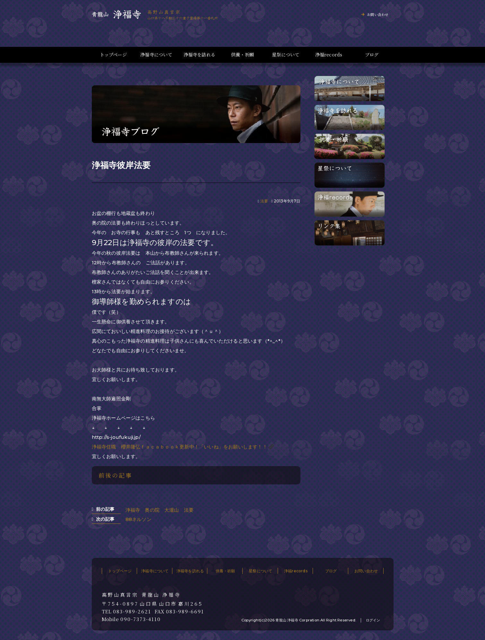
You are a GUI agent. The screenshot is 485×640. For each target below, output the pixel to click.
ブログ (372, 54)
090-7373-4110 (140, 619)
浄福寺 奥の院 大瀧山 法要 (160, 510)
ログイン (373, 620)
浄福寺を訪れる (199, 54)
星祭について (285, 54)
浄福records (328, 54)
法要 (264, 201)
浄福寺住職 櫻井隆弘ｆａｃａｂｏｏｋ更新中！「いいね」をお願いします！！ (179, 447)
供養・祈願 (242, 54)
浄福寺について (156, 54)
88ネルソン (139, 519)
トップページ (113, 54)
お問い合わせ (377, 14)
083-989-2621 (132, 611)
